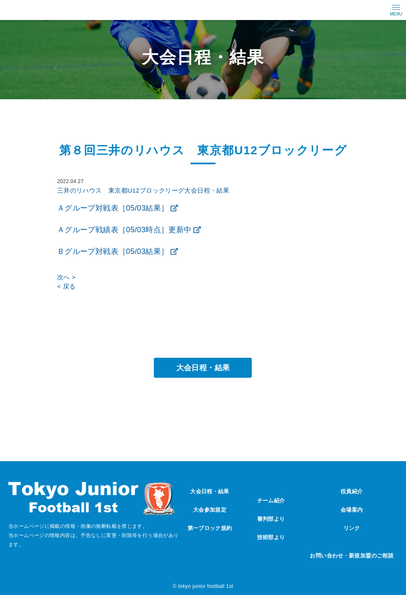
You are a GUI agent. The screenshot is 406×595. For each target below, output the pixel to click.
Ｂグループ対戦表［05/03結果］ (112, 251)
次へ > (66, 277)
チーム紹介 (271, 500)
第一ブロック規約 (210, 528)
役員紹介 (352, 491)
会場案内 (352, 510)
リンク (351, 528)
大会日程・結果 (203, 368)
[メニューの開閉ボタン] (396, 10)
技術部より (271, 537)
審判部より (271, 519)
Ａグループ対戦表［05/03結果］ (112, 208)
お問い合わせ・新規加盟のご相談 (351, 555)
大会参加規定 (209, 510)
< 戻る (66, 286)
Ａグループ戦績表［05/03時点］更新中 (124, 230)
